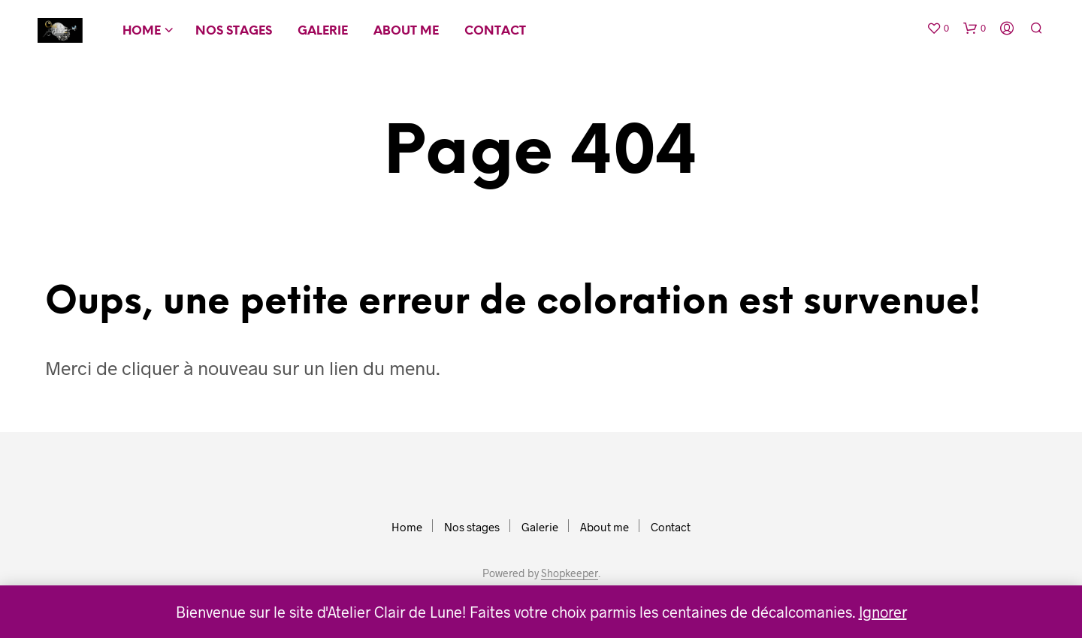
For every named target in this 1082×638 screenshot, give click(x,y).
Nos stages (233, 31)
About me (406, 31)
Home (141, 31)
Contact (495, 31)
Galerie (323, 31)
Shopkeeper (569, 573)
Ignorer (883, 612)
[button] (937, 28)
